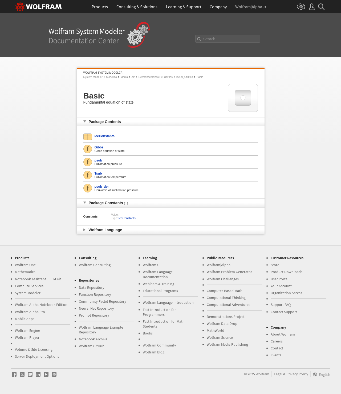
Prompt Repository (94, 315)
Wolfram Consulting (95, 264)
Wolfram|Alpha (218, 264)
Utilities (168, 77)
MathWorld (215, 330)
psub (98, 160)
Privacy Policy (297, 374)
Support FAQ (281, 304)
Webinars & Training (158, 283)
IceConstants (105, 136)
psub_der (102, 186)
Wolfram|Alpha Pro (30, 311)
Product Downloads (286, 271)
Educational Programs (160, 290)
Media (124, 77)
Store (275, 264)
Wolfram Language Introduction (168, 302)
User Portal (280, 279)
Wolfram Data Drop (222, 323)
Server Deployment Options (37, 356)
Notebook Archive (93, 339)
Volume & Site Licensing (33, 349)
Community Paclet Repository (102, 301)
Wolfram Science (220, 337)
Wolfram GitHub (91, 346)
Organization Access (286, 292)
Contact (277, 348)
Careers (277, 341)
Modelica (111, 77)
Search (209, 39)
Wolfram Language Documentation (158, 274)
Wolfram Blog (153, 352)
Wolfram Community (159, 345)
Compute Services (29, 285)
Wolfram (262, 374)
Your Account (281, 285)
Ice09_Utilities (184, 77)
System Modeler (93, 77)
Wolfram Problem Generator (229, 271)
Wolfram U (151, 264)
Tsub (98, 173)
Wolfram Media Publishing (227, 344)
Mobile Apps (24, 318)
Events (276, 355)
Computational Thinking (226, 297)
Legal (278, 374)
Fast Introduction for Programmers (159, 312)
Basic (200, 77)
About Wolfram (283, 334)
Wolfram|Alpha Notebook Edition (41, 304)
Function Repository (95, 294)
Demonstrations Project (226, 316)
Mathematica (25, 271)
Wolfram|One (25, 264)
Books (148, 333)
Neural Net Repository (96, 308)
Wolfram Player (27, 337)
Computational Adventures (228, 304)
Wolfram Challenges (223, 279)
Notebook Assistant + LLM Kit (38, 279)
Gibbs (99, 147)
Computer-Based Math (224, 290)
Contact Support (284, 311)
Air (133, 77)
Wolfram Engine (27, 330)
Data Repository (91, 287)
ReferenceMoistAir (149, 77)
